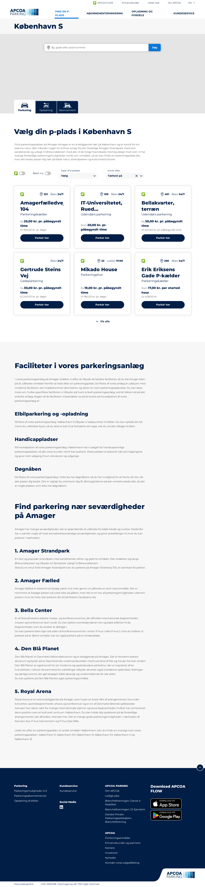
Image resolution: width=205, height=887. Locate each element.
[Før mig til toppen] (200, 767)
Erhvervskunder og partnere (122, 842)
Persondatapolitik (23, 884)
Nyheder (110, 857)
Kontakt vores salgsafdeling (122, 862)
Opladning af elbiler (26, 800)
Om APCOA (112, 790)
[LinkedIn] (61, 807)
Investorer (111, 852)
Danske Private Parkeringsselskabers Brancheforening (118, 818)
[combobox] (78, 176)
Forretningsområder (117, 837)
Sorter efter (114, 170)
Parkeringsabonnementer (30, 795)
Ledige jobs (112, 795)
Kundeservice (68, 790)
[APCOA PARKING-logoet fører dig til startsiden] (24, 12)
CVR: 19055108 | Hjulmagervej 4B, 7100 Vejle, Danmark (70, 884)
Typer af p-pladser (70, 170)
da (191, 2)
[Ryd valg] (136, 176)
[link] (171, 804)
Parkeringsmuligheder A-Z (30, 790)
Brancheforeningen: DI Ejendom (125, 809)
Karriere (110, 847)
